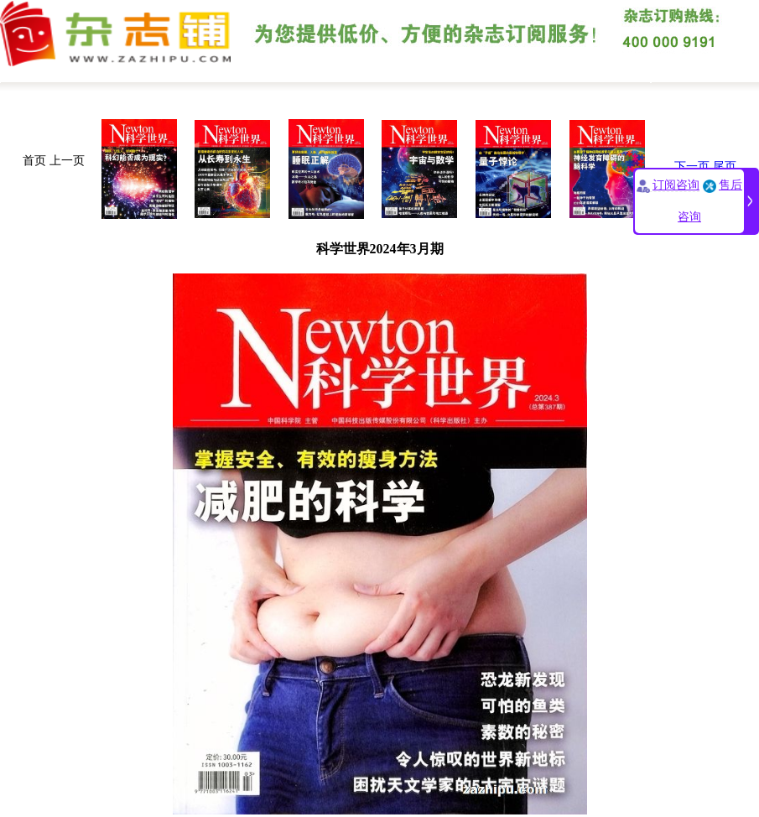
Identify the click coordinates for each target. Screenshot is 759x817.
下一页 (692, 166)
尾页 (724, 166)
